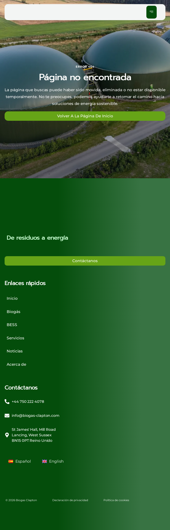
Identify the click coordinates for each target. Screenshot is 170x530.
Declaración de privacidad (70, 500)
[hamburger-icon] (151, 12)
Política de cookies (116, 500)
